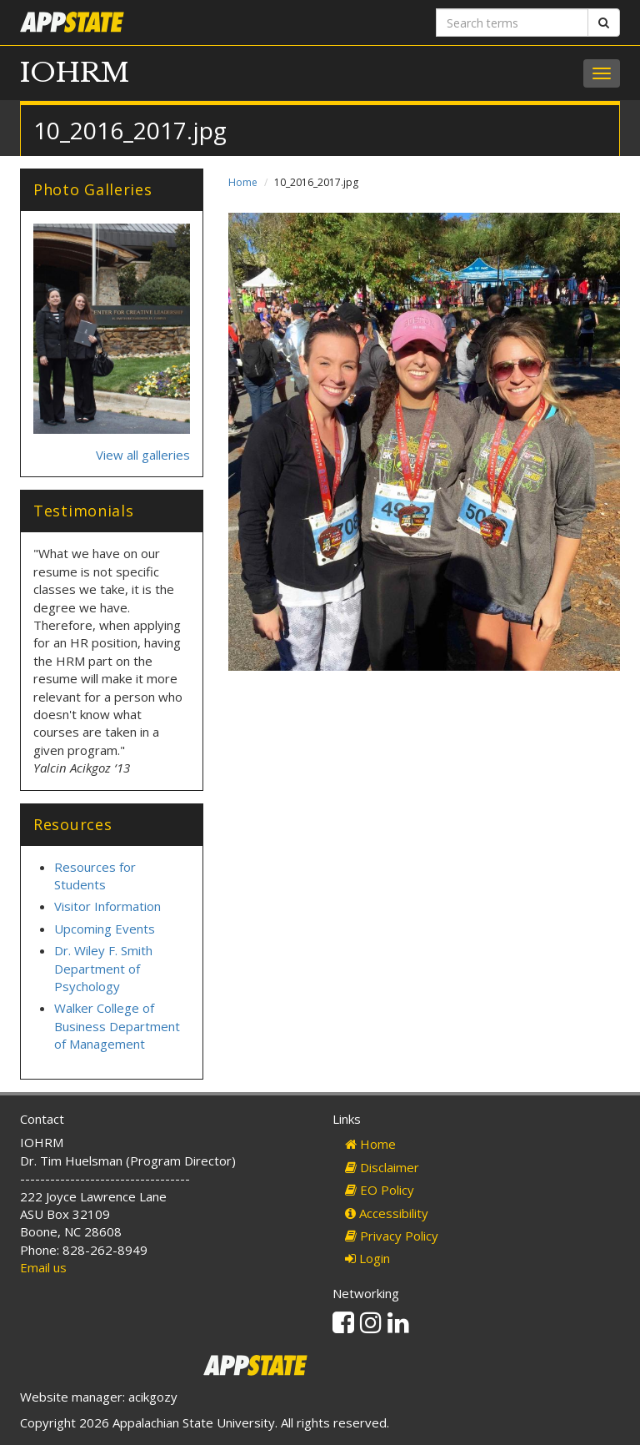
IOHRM (74, 72)
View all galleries (143, 454)
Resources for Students (95, 875)
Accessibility (386, 1213)
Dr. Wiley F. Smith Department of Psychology (103, 968)
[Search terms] (512, 22)
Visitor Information (107, 906)
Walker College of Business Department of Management (117, 1025)
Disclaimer (382, 1167)
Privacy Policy (391, 1235)
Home (243, 182)
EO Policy (379, 1189)
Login (367, 1258)
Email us (43, 1267)
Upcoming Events (104, 928)
